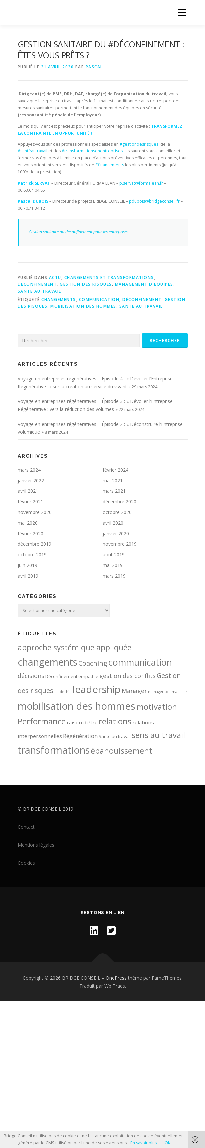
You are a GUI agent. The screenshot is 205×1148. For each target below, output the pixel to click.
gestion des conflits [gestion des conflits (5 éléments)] (127, 676)
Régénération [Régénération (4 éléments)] (80, 736)
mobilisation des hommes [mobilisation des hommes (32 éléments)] (76, 706)
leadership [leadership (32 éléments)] (97, 689)
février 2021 (30, 501)
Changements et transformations (109, 277)
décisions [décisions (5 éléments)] (31, 676)
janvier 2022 (31, 480)
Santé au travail (39, 291)
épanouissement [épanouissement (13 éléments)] (121, 750)
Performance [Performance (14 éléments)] (42, 721)
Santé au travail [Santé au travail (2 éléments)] (115, 736)
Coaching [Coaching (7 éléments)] (92, 663)
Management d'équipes (144, 284)
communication (99, 299)
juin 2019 (27, 565)
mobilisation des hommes (83, 306)
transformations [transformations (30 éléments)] (54, 749)
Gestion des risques (86, 284)
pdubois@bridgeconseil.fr (154, 201)
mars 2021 (114, 491)
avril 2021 (28, 491)
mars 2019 (114, 576)
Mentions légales (36, 845)
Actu (55, 277)
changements (58, 299)
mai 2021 (113, 480)
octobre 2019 (32, 554)
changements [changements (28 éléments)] (47, 662)
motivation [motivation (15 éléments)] (156, 706)
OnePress (116, 978)
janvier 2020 (116, 533)
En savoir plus (143, 1143)
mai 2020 (28, 523)
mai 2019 (113, 565)
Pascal (94, 67)
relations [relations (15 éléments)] (115, 721)
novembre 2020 (35, 512)
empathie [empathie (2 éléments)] (88, 676)
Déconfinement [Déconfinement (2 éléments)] (61, 676)
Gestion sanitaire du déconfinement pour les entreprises (78, 232)
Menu (181, 12)
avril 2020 (113, 523)
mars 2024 (29, 470)
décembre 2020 (119, 501)
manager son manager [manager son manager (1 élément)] (167, 691)
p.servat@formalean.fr (141, 183)
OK (167, 1143)
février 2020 (30, 533)
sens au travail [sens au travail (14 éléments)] (158, 734)
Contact (26, 827)
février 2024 (115, 470)
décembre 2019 (34, 544)
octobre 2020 (117, 512)
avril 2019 (28, 576)
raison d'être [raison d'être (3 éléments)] (82, 722)
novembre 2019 (120, 544)
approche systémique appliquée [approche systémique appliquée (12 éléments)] (74, 647)
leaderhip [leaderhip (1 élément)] (63, 691)
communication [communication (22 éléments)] (140, 662)
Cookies (26, 863)
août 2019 (114, 554)
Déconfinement (37, 284)
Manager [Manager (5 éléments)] (134, 691)
